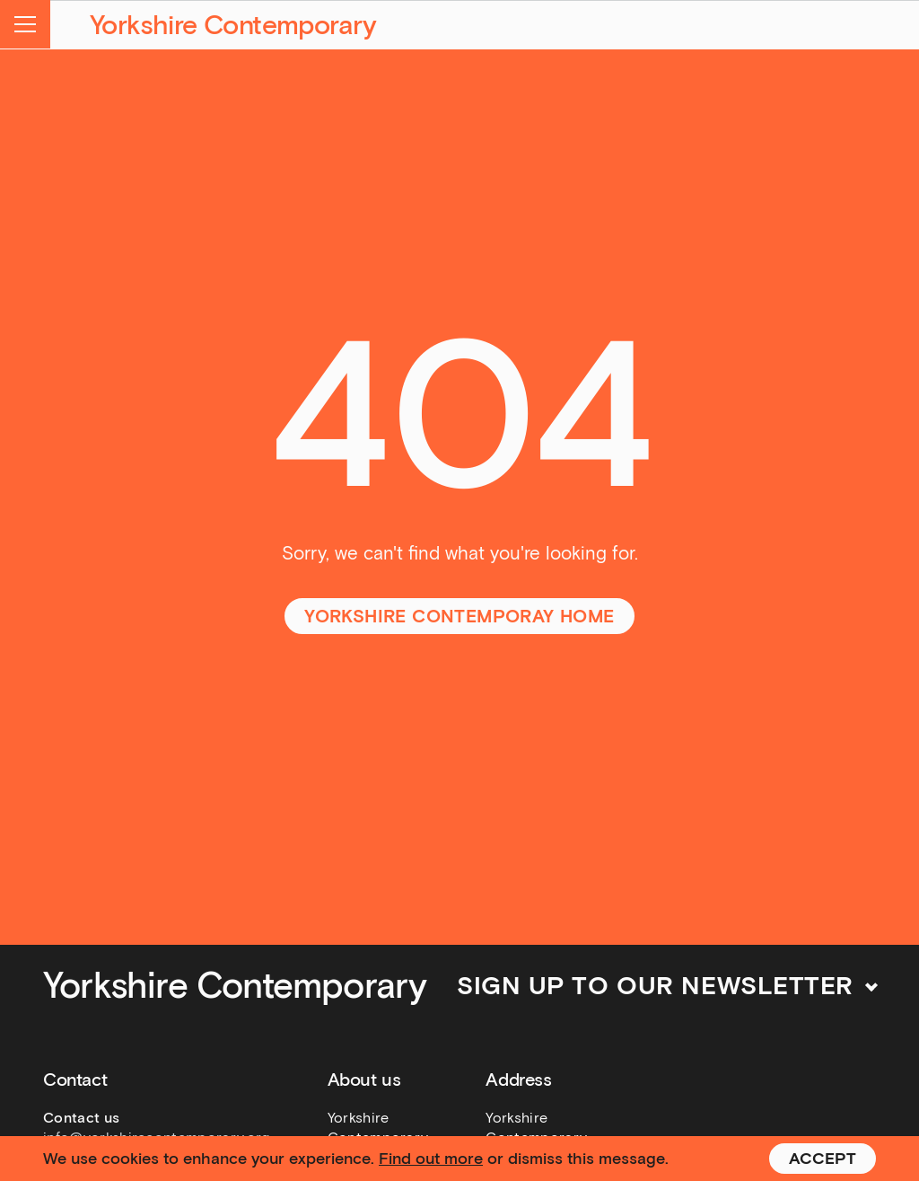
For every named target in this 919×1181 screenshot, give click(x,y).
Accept (822, 1158)
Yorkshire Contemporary (233, 25)
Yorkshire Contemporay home (459, 616)
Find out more (431, 1158)
